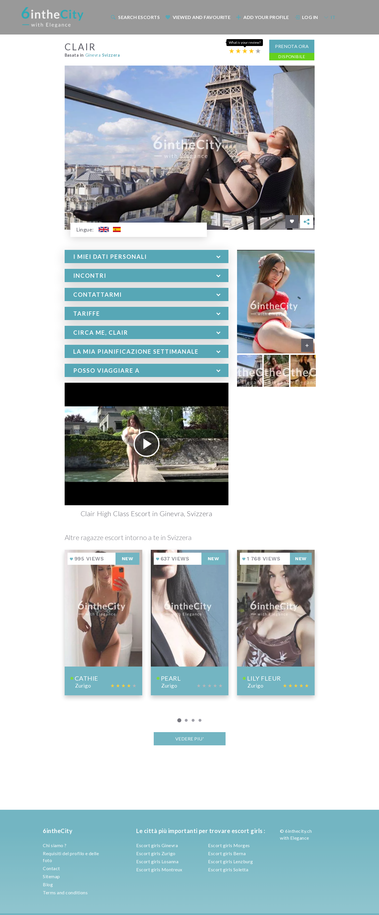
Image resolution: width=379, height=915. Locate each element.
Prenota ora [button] (292, 46)
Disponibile (291, 56)
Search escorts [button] (135, 17)
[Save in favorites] (292, 221)
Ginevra (93, 55)
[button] (146, 256)
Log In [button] (306, 17)
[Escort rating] (245, 51)
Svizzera (111, 55)
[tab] (146, 256)
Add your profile (262, 17)
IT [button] (330, 17)
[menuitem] (135, 17)
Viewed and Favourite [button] (197, 17)
